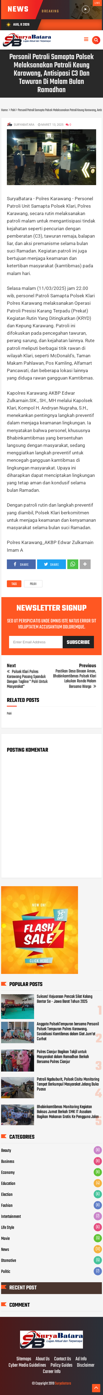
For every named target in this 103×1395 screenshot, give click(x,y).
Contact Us (62, 1359)
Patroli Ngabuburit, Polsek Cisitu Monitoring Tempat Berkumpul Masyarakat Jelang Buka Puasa (68, 1084)
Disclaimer (85, 1366)
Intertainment (11, 1216)
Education (8, 1183)
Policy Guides (62, 1366)
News (5, 1249)
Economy (8, 1172)
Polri (33, 584)
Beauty (6, 1150)
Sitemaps (23, 1359)
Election (7, 1194)
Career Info (51, 1372)
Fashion (7, 1205)
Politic (5, 1271)
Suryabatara (63, 1383)
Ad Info (81, 1359)
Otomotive (8, 1260)
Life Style (7, 1227)
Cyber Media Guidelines (27, 1366)
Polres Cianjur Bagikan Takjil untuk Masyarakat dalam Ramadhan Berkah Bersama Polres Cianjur (63, 1057)
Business (7, 1161)
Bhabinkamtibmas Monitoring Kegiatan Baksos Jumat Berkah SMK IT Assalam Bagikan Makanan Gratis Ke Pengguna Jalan (68, 1112)
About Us (43, 1359)
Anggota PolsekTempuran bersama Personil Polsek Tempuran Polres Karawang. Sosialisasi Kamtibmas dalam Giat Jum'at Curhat (68, 1032)
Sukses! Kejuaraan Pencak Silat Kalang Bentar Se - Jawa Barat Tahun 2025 (64, 999)
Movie (5, 1238)
